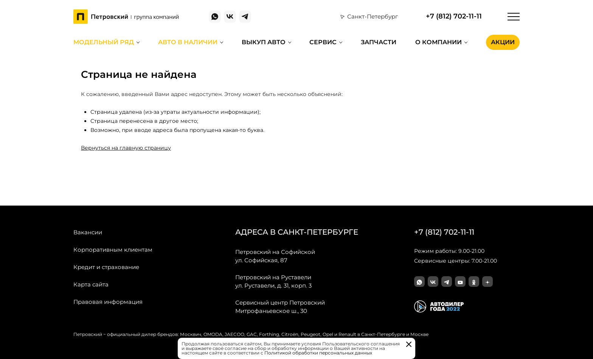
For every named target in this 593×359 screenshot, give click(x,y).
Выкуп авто (264, 42)
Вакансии (87, 232)
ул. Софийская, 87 (275, 256)
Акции (503, 42)
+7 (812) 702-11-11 (454, 16)
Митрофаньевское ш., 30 (280, 306)
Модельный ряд (103, 42)
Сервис (323, 42)
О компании (438, 42)
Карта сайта (91, 284)
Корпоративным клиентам (112, 249)
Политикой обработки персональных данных (318, 353)
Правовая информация (108, 301)
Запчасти (378, 42)
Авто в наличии (187, 42)
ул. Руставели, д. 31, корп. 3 (273, 281)
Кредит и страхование (106, 267)
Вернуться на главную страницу (126, 147)
